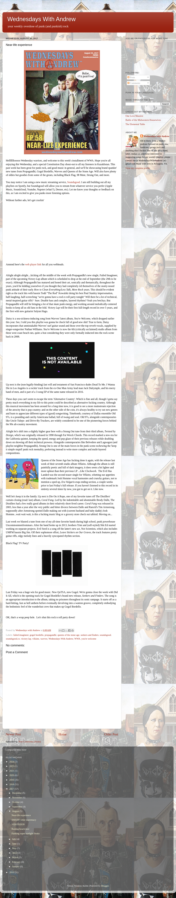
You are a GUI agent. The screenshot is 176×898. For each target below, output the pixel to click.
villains (35, 638)
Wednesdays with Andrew (156, 136)
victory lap (26, 638)
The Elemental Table (135, 124)
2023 (12, 766)
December (17, 793)
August (16, 811)
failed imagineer (21, 635)
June (14, 843)
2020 (12, 775)
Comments (133, 83)
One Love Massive (134, 116)
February (16, 862)
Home (62, 734)
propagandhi (50, 635)
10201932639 (18, 824)
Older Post (111, 734)
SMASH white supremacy (24, 820)
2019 (12, 780)
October (16, 802)
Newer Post (13, 734)
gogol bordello (37, 635)
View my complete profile (137, 168)
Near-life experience (21, 815)
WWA (77, 638)
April (15, 853)
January (16, 866)
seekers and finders (90, 635)
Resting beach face (20, 829)
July (14, 839)
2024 (12, 761)
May (14, 848)
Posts (131, 77)
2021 (12, 770)
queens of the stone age (68, 635)
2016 (12, 872)
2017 (12, 789)
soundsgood (105, 635)
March (15, 857)
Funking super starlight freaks (26, 833)
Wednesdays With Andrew (41, 19)
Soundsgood (73, 182)
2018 (12, 784)
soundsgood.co (13, 638)
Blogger (105, 886)
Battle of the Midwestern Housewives (143, 120)
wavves (43, 638)
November (17, 797)
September (17, 806)
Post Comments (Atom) (30, 741)
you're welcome (88, 638)
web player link (33, 264)
